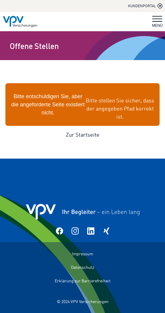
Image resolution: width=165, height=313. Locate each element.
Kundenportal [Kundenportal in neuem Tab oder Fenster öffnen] (145, 6)
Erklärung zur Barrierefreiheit (83, 280)
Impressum (82, 253)
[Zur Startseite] (20, 21)
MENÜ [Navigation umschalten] (157, 22)
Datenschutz (82, 267)
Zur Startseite (82, 134)
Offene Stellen (34, 45)
